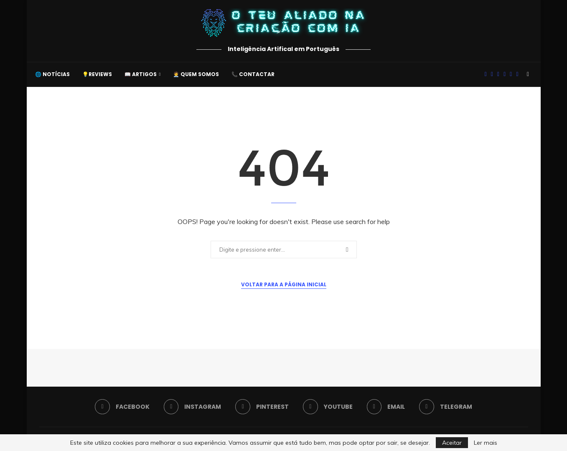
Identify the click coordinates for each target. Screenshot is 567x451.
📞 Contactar (253, 74)
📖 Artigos (141, 74)
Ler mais (485, 443)
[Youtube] (504, 74)
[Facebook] (486, 74)
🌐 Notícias (52, 74)
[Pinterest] (498, 74)
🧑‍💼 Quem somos (196, 74)
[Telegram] (517, 74)
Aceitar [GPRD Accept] (452, 442)
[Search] (528, 74)
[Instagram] (492, 74)
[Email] (511, 74)
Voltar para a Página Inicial (283, 284)
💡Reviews (97, 74)
